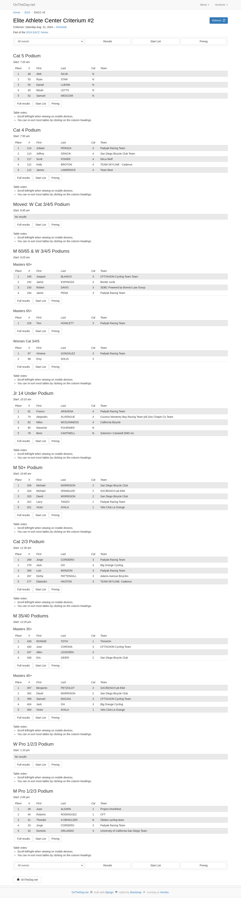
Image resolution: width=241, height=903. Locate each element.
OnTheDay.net (24, 5)
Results (107, 41)
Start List (155, 41)
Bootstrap (135, 892)
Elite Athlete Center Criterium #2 (53, 20)
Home (16, 12)
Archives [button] (221, 4)
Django (109, 892)
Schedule (61, 27)
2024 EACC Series (37, 32)
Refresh (218, 20)
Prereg (204, 41)
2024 (27, 12)
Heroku (164, 892)
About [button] (204, 4)
